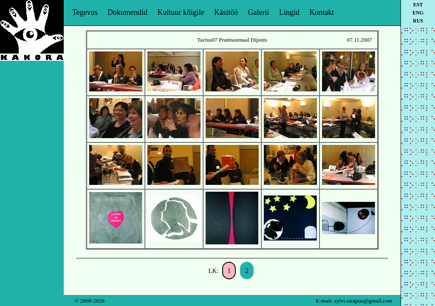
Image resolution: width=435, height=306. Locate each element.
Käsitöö (226, 12)
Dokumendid (127, 12)
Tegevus (85, 12)
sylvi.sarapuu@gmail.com (363, 301)
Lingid (289, 12)
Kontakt (321, 12)
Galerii (258, 12)
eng (418, 13)
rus (418, 21)
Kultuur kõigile (180, 12)
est (418, 5)
